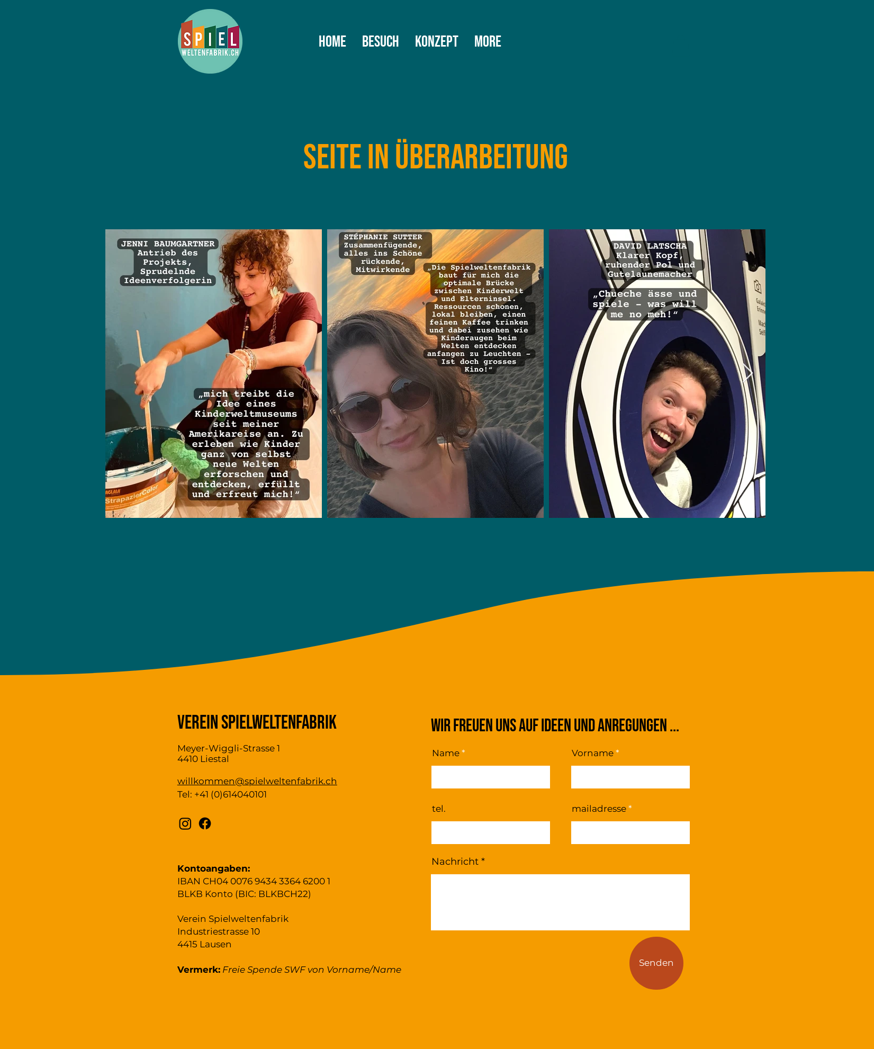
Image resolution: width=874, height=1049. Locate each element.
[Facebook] (205, 823)
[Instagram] (185, 823)
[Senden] (656, 963)
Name (445, 753)
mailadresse (599, 808)
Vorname (593, 753)
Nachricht (455, 861)
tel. (439, 808)
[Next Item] (748, 373)
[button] (681, 46)
